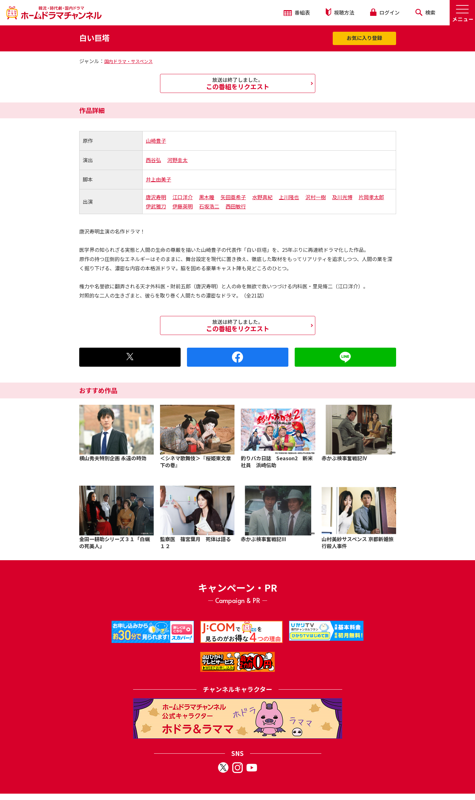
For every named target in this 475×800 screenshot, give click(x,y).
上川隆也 (289, 197)
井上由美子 (158, 179)
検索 (425, 12)
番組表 (297, 12)
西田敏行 (236, 206)
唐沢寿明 (156, 197)
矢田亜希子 (233, 197)
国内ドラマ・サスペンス (128, 61)
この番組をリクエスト (238, 83)
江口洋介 (182, 197)
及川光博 (342, 197)
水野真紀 (262, 197)
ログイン (384, 12)
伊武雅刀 (156, 206)
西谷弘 (153, 160)
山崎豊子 (156, 140)
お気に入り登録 (364, 38)
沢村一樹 (315, 197)
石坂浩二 (209, 206)
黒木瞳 (206, 197)
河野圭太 (177, 160)
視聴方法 (340, 12)
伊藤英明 (182, 206)
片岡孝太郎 (371, 197)
